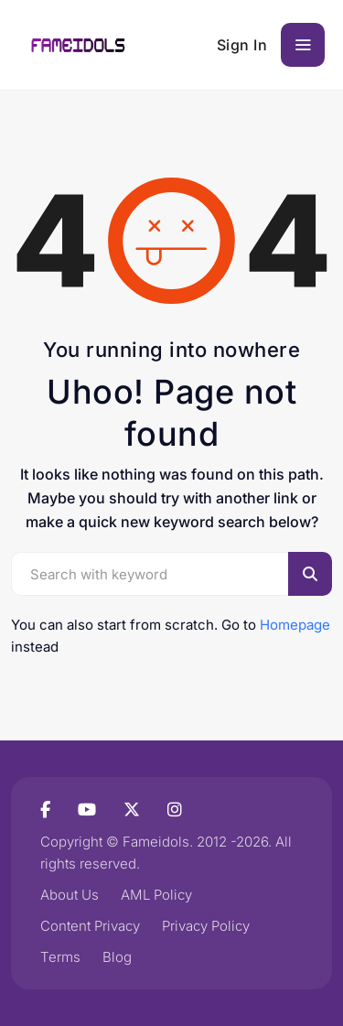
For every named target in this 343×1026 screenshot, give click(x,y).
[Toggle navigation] (303, 45)
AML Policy (156, 894)
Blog (117, 957)
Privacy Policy (206, 925)
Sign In (242, 45)
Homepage (295, 624)
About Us (69, 894)
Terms (60, 957)
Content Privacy (90, 925)
